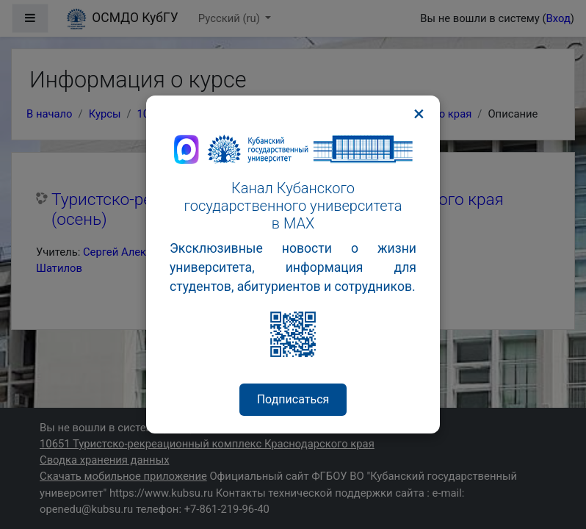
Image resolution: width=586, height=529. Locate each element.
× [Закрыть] (418, 114)
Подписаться (293, 399)
